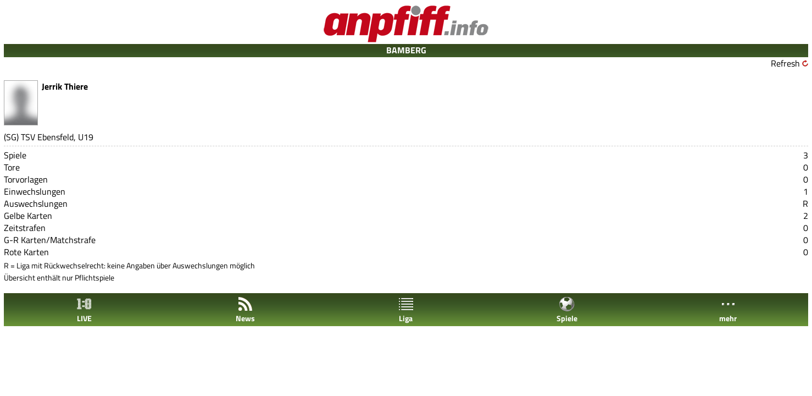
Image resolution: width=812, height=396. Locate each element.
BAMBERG (406, 50)
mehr (728, 310)
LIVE (84, 310)
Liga (406, 310)
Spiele (567, 310)
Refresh (785, 63)
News (245, 310)
